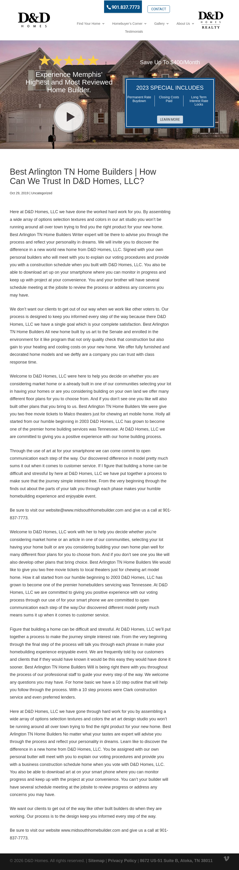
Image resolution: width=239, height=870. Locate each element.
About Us (167, 23)
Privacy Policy (122, 860)
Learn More (170, 118)
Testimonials (118, 31)
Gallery (143, 23)
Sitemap (96, 860)
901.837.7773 (110, 7)
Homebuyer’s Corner (111, 23)
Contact (142, 6)
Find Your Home (72, 23)
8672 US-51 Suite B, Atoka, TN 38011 (176, 860)
